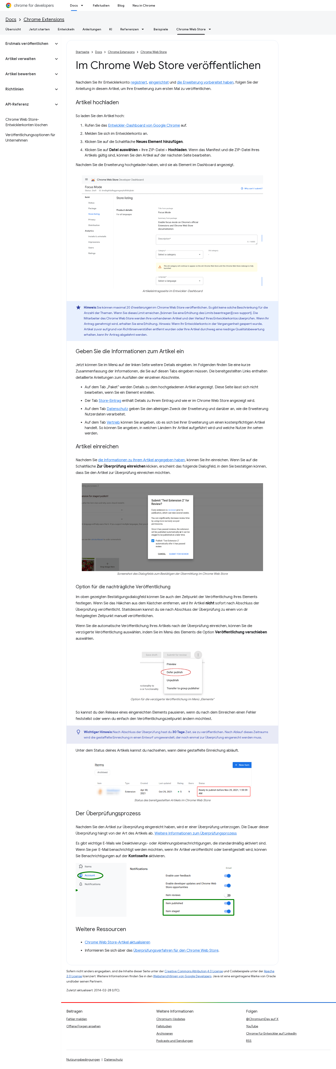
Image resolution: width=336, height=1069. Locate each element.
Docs (10, 19)
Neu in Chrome (144, 5)
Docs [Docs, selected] (74, 5)
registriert (139, 82)
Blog (121, 5)
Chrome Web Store (153, 52)
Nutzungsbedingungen (83, 1059)
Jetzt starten (39, 29)
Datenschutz (117, 409)
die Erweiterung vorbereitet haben (205, 82)
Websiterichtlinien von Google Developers (182, 976)
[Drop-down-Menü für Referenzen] (144, 29)
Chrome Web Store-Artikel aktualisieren (117, 942)
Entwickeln (66, 29)
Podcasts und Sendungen (174, 1041)
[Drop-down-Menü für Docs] (83, 5)
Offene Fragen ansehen (83, 1026)
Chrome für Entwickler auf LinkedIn (271, 1033)
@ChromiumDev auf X (262, 1019)
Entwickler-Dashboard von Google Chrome (144, 125)
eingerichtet (159, 82)
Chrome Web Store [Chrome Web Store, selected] (191, 29)
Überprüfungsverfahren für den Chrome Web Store (175, 950)
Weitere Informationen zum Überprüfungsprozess (196, 833)
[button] (27, 44)
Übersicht (13, 29)
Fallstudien (101, 5)
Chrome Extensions (44, 19)
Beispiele (161, 29)
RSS (248, 1041)
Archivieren (164, 1033)
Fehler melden (76, 1019)
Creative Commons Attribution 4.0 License (193, 971)
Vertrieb (113, 422)
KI (110, 29)
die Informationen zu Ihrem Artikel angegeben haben (141, 460)
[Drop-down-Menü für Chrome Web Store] (211, 29)
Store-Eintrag (110, 400)
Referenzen (129, 29)
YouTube (252, 1026)
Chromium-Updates (170, 1019)
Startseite (82, 52)
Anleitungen (91, 29)
